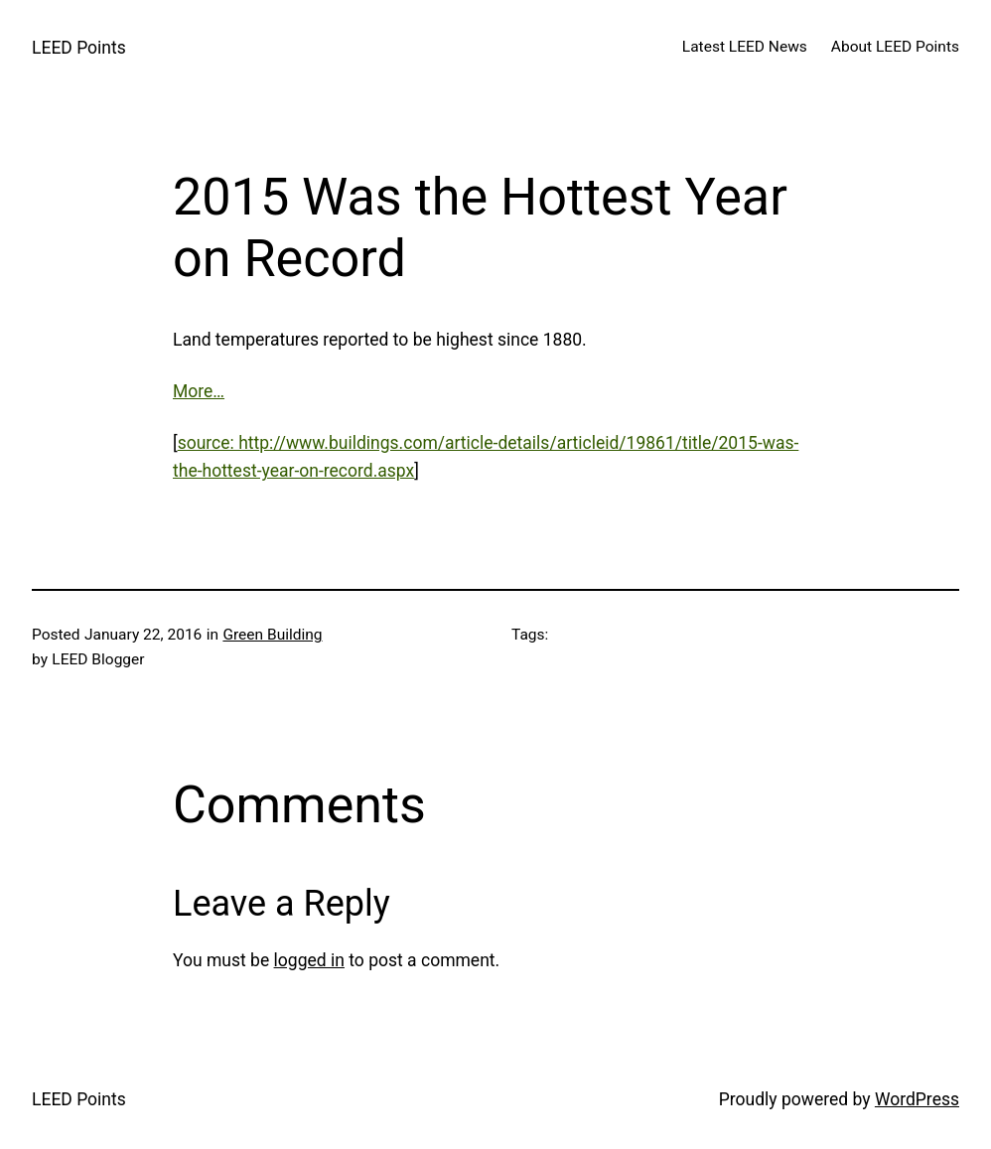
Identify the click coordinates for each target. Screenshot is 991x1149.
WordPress (917, 1099)
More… (198, 391)
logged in (309, 960)
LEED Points (79, 48)
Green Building (272, 635)
